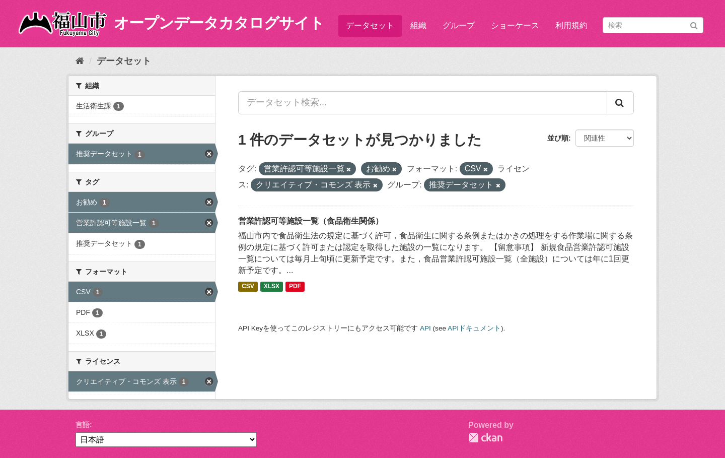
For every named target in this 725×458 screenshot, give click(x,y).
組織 (418, 25)
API (425, 328)
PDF (295, 286)
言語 (83, 425)
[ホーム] (80, 61)
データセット (370, 25)
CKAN (485, 437)
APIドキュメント (474, 328)
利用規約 (571, 25)
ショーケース (515, 25)
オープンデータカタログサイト (219, 23)
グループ (459, 25)
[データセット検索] (653, 25)
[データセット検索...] (422, 102)
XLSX (271, 286)
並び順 (557, 138)
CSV (248, 286)
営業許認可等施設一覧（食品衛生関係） (310, 221)
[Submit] (694, 24)
